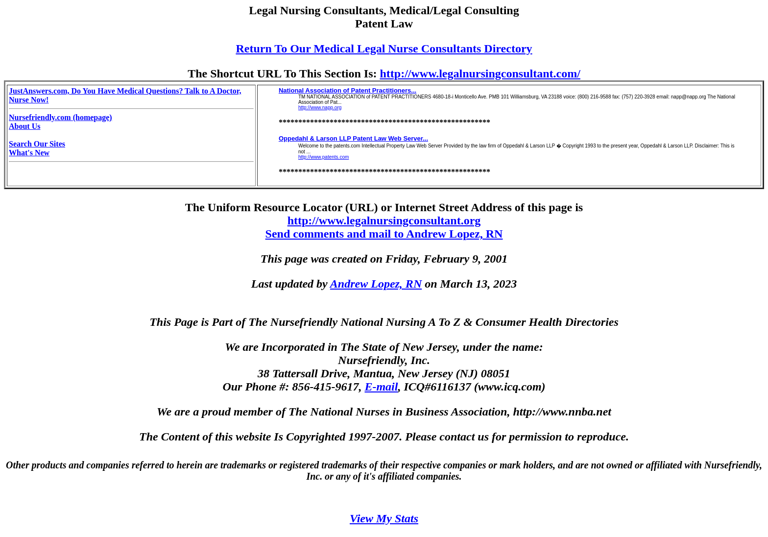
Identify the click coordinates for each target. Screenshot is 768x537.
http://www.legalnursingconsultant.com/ (480, 73)
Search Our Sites (37, 144)
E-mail (381, 386)
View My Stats (384, 518)
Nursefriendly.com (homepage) (60, 117)
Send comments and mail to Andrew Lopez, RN (384, 233)
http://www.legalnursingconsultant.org (384, 220)
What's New (29, 152)
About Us (24, 126)
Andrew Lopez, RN (376, 283)
